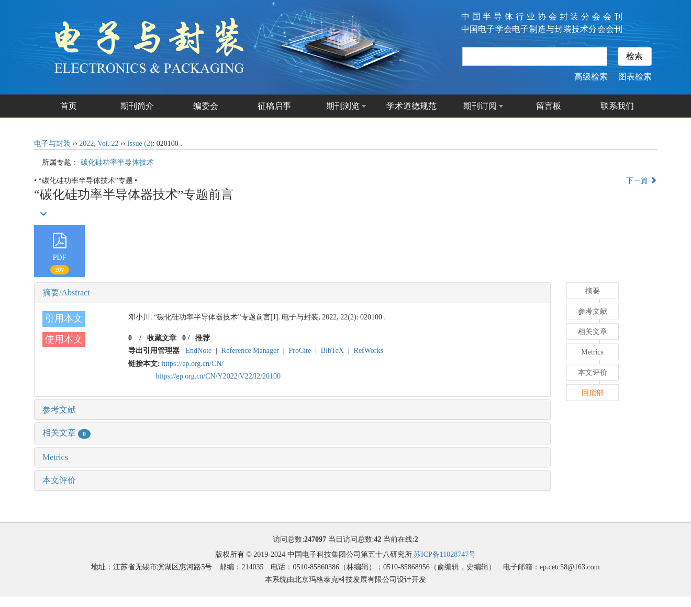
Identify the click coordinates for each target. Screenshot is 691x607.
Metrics (55, 457)
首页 (68, 105)
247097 (315, 539)
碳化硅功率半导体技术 (117, 162)
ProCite (299, 350)
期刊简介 (137, 105)
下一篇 (641, 181)
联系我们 (617, 105)
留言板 (548, 105)
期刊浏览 (343, 105)
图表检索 (635, 76)
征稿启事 (274, 105)
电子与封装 (52, 143)
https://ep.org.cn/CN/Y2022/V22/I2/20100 (218, 376)
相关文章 (66, 432)
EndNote (199, 350)
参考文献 (59, 409)
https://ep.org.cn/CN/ (193, 364)
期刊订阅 (480, 105)
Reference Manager (250, 350)
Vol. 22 (107, 143)
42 (377, 539)
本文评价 (59, 480)
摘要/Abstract (66, 292)
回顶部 (593, 393)
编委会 (205, 105)
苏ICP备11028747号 (445, 554)
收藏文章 (161, 338)
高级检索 (591, 76)
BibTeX (332, 350)
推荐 (202, 338)
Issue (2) (140, 143)
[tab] (292, 293)
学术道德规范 (411, 105)
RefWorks (368, 350)
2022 (86, 143)
